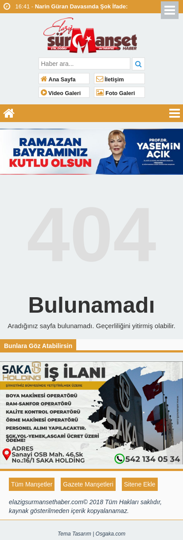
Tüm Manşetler (31, 484)
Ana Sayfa (58, 80)
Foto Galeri (115, 93)
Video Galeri (61, 93)
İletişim (110, 80)
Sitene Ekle (140, 484)
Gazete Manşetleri (88, 484)
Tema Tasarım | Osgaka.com (91, 534)
